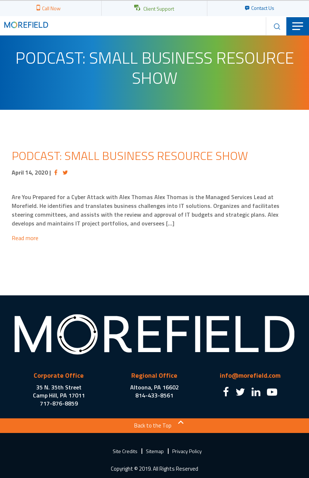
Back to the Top (153, 425)
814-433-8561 (154, 395)
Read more (25, 238)
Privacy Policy (187, 451)
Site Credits (125, 451)
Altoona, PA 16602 (154, 387)
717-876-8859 (59, 403)
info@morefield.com (250, 375)
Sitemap (155, 451)
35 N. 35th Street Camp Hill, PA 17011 (59, 391)
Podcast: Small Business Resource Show (130, 155)
